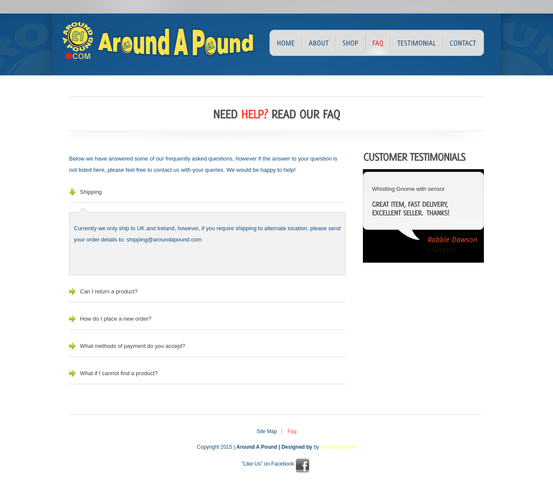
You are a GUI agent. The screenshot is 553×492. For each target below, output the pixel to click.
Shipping (91, 192)
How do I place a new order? (115, 318)
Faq (292, 431)
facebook (302, 466)
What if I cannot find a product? (119, 373)
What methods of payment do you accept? (132, 346)
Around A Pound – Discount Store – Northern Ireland (129, 45)
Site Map (267, 431)
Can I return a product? (109, 291)
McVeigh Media (338, 447)
